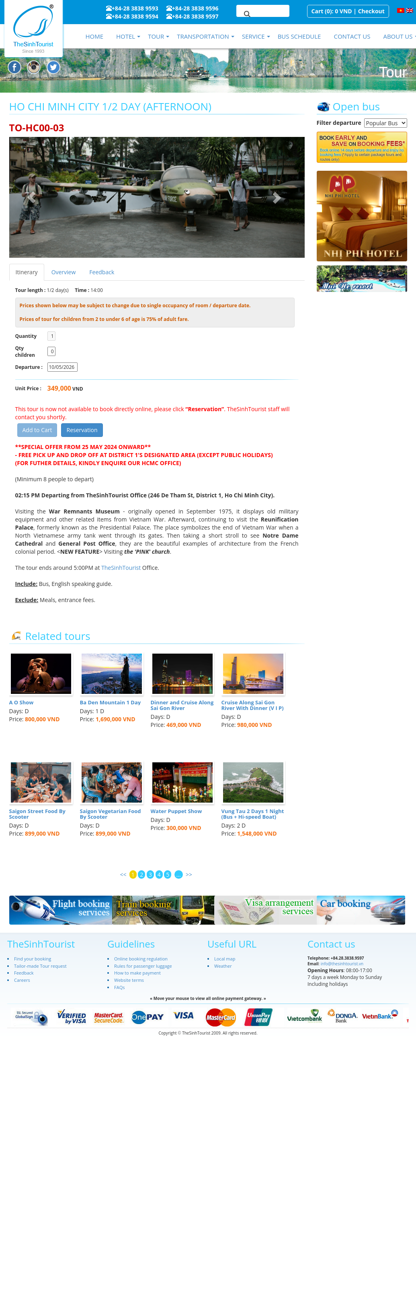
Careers (22, 980)
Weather (223, 966)
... (178, 874)
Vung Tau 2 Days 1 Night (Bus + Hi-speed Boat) (252, 813)
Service (253, 36)
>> (189, 874)
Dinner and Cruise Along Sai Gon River (182, 705)
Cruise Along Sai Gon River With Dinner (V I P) (252, 705)
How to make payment (137, 973)
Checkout (371, 11)
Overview (63, 272)
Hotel (125, 36)
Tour (156, 36)
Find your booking (32, 959)
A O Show (21, 702)
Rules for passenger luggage (143, 966)
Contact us (352, 36)
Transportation (203, 36)
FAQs (119, 987)
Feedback (101, 272)
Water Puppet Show (176, 811)
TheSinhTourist (121, 567)
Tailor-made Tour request (40, 966)
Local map (224, 959)
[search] (253, 14)
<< (123, 874)
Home (94, 36)
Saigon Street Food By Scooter (37, 813)
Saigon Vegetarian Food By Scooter (110, 813)
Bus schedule (299, 36)
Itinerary (27, 272)
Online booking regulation (141, 959)
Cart (317, 11)
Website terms (129, 980)
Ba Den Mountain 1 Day (110, 702)
